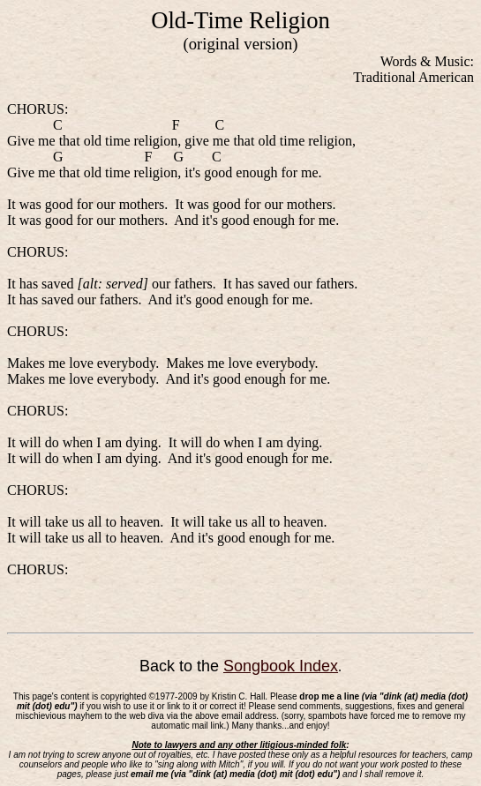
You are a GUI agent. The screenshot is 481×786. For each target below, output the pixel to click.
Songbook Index (280, 666)
